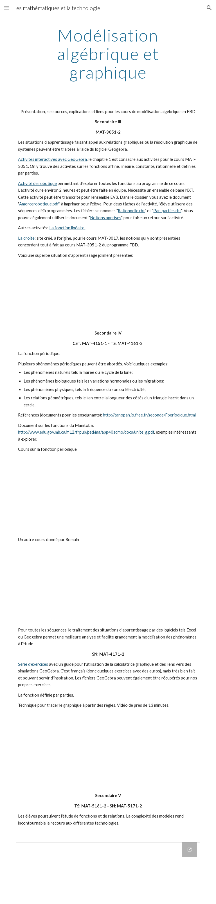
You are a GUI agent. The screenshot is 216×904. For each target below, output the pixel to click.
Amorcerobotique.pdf (39, 204)
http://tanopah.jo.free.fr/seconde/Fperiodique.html (149, 415)
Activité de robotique (37, 183)
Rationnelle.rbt (131, 210)
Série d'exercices (33, 664)
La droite (26, 238)
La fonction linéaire (67, 227)
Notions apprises (105, 217)
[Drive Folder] (108, 869)
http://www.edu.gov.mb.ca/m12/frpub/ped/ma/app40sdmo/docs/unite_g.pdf (86, 432)
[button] (7, 7)
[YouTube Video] (100, 294)
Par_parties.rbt (167, 210)
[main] (108, 54)
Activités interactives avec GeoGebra (52, 159)
